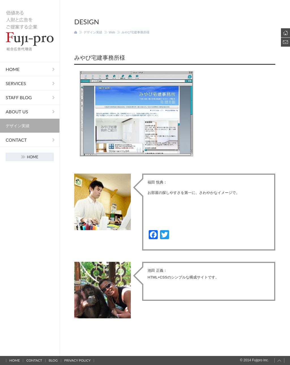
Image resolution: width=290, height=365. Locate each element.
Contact (16, 139)
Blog (53, 360)
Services (16, 83)
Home (13, 69)
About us (17, 111)
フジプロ (30, 30)
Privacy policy (77, 360)
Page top (279, 360)
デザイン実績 (17, 125)
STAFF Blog (19, 97)
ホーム (75, 32)
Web (112, 32)
